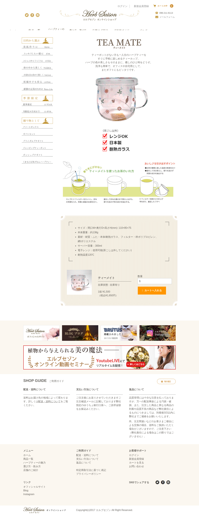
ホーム (27, 455)
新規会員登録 (141, 6)
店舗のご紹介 (30, 470)
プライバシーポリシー (88, 474)
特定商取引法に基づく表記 (91, 470)
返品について (83, 462)
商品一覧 (28, 459)
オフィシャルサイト (34, 487)
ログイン (122, 6)
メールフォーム (165, 17)
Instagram (28, 494)
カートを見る (136, 462)
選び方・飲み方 (32, 466)
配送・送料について (49, 401)
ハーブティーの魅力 (34, 462)
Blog (25, 490)
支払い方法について (87, 459)
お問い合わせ (136, 466)
